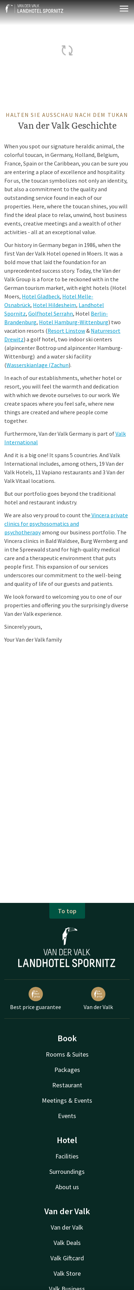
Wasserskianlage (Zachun (37, 365)
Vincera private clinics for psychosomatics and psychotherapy (66, 523)
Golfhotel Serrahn (50, 313)
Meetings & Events (67, 1100)
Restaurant (67, 1085)
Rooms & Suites (67, 1054)
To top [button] (67, 911)
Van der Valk (98, 998)
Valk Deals (67, 1243)
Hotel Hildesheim (54, 304)
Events (67, 1116)
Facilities (67, 1156)
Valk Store (67, 1273)
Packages (67, 1070)
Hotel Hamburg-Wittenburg (73, 322)
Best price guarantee (35, 998)
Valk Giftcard (67, 1258)
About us (67, 1187)
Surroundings (67, 1171)
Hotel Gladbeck (41, 296)
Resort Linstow (66, 330)
